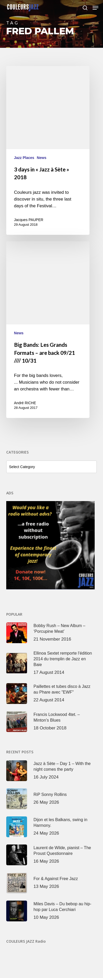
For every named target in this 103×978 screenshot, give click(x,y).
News (42, 158)
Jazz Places (24, 158)
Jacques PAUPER (28, 220)
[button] (95, 7)
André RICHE (25, 403)
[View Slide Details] (51, 545)
